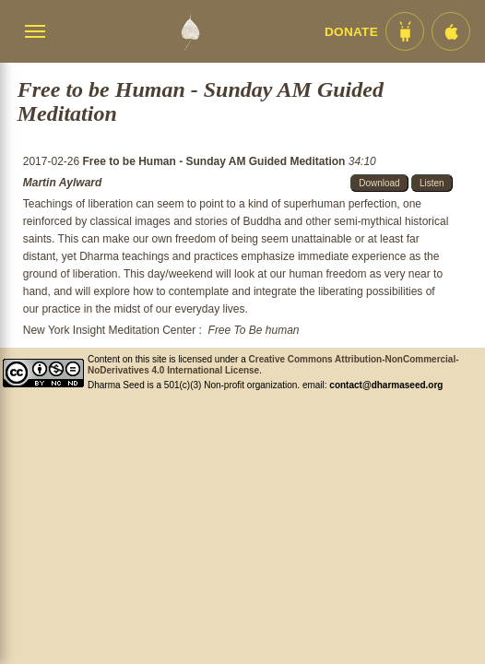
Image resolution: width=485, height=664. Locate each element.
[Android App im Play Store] (404, 31)
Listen (432, 183)
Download (379, 183)
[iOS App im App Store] (451, 31)
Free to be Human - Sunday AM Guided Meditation (215, 161)
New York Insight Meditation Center (109, 330)
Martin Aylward (62, 182)
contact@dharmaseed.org (386, 385)
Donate (351, 32)
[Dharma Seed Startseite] (190, 31)
